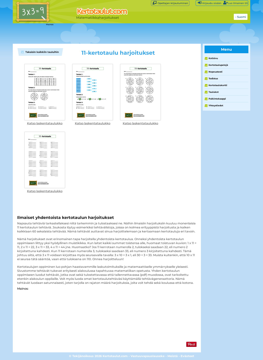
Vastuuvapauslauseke (148, 356)
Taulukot (214, 92)
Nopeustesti (215, 71)
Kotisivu (213, 58)
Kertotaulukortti (218, 85)
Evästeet (187, 356)
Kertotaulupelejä (218, 65)
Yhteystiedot (216, 105)
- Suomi (240, 17)
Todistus (213, 78)
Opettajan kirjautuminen (170, 3)
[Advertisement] (104, 34)
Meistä (172, 356)
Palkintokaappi (217, 98)
